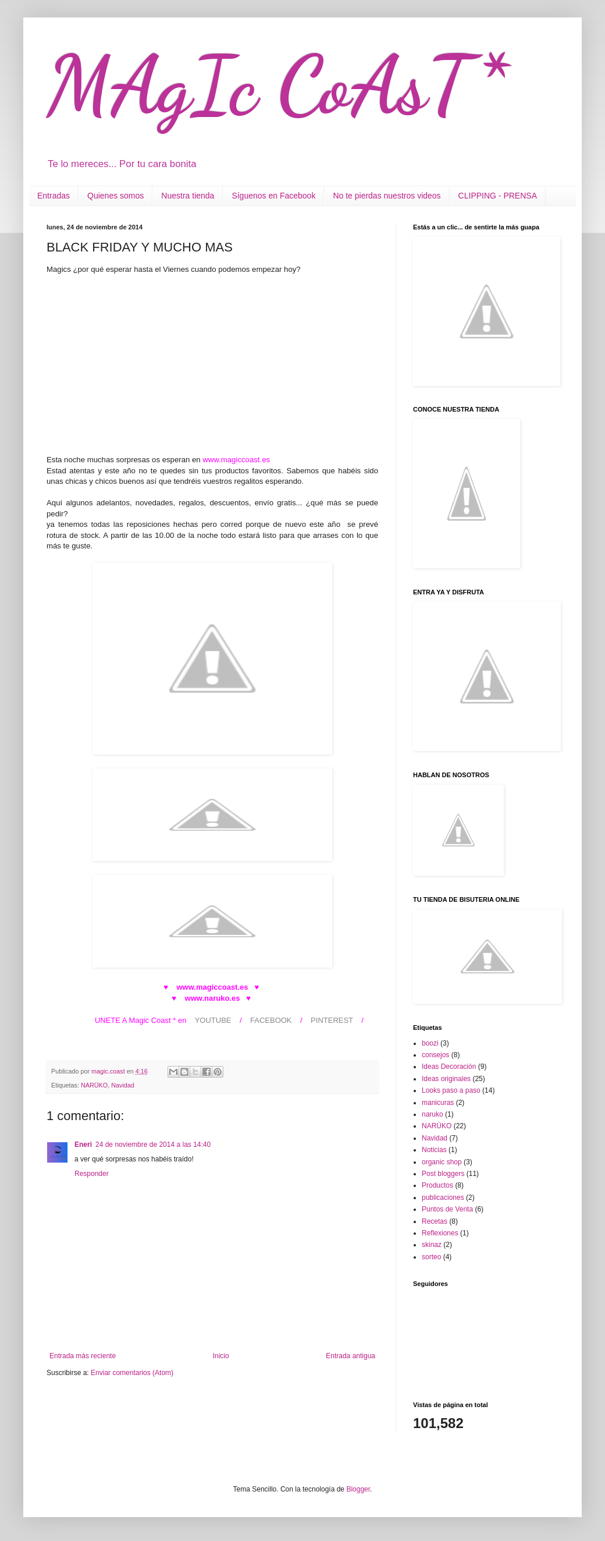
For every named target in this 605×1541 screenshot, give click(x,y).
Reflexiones (440, 1233)
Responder (91, 1174)
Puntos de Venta (447, 1209)
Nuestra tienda (187, 195)
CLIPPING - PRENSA (497, 195)
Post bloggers (443, 1174)
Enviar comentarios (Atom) (132, 1373)
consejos (435, 1055)
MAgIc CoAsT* (277, 85)
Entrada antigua (350, 1356)
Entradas (53, 195)
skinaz (432, 1245)
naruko (432, 1114)
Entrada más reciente (82, 1356)
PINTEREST (332, 1020)
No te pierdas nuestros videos (386, 195)
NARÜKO (94, 1085)
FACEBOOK (271, 1020)
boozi (430, 1043)
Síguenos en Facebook (273, 195)
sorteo (431, 1257)
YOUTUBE (213, 1020)
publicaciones (443, 1197)
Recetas (434, 1221)
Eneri (83, 1144)
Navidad (122, 1085)
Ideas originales (446, 1079)
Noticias (434, 1150)
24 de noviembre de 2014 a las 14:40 (153, 1144)
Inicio (221, 1356)
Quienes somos (115, 195)
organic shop (442, 1162)
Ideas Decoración (449, 1066)
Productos (437, 1185)
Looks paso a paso (451, 1090)
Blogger (358, 1489)
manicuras (438, 1103)
